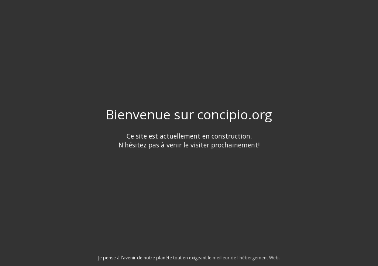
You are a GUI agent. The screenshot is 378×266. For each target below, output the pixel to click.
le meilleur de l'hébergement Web (243, 258)
